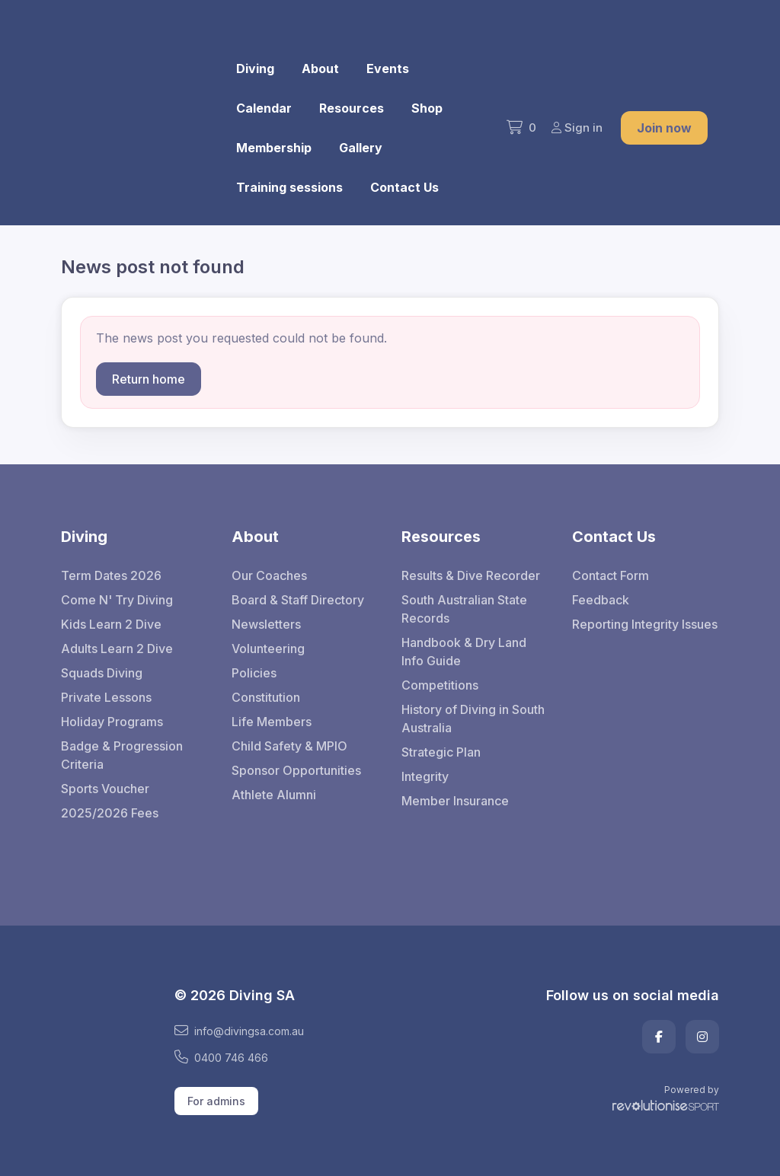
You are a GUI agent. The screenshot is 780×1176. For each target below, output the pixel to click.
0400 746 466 (221, 1057)
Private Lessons (106, 697)
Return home (148, 379)
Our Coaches (269, 575)
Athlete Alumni (274, 794)
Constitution (266, 697)
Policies (254, 672)
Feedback (600, 599)
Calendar (264, 108)
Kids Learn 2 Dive (111, 624)
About (320, 68)
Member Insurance (455, 800)
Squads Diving (101, 672)
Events (387, 68)
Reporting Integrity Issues (645, 624)
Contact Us (404, 187)
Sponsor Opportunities (296, 770)
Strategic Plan (441, 752)
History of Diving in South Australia (473, 718)
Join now (664, 127)
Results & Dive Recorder (470, 575)
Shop (427, 108)
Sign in (577, 127)
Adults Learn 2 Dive (117, 648)
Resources (351, 108)
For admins (216, 1101)
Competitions (439, 685)
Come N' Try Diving (117, 599)
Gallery (360, 147)
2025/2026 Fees (109, 813)
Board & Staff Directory (298, 599)
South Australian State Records (464, 609)
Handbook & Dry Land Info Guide (463, 651)
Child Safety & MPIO (289, 746)
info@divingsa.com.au (239, 1030)
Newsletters (266, 624)
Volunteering (268, 648)
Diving (255, 68)
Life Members (272, 721)
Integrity (425, 776)
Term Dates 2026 (111, 575)
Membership (274, 147)
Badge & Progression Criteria (122, 755)
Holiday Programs (112, 721)
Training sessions (289, 187)
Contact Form (610, 575)
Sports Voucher (105, 788)
